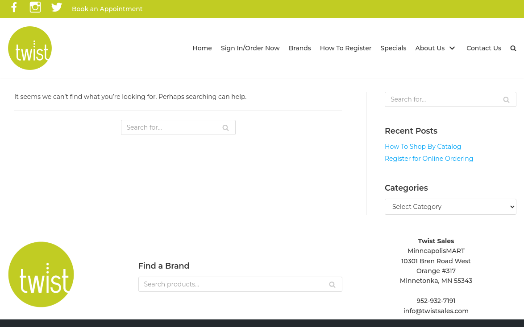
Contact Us (483, 48)
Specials (394, 48)
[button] (513, 48)
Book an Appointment (107, 9)
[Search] (178, 127)
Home (202, 48)
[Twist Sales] (30, 48)
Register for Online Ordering (429, 159)
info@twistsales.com (436, 311)
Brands (300, 48)
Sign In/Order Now (250, 48)
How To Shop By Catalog (423, 147)
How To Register (346, 48)
